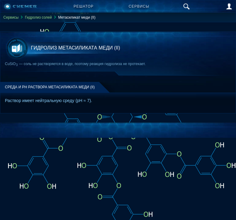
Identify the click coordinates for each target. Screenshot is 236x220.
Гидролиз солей (38, 17)
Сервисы (139, 6)
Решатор (84, 6)
